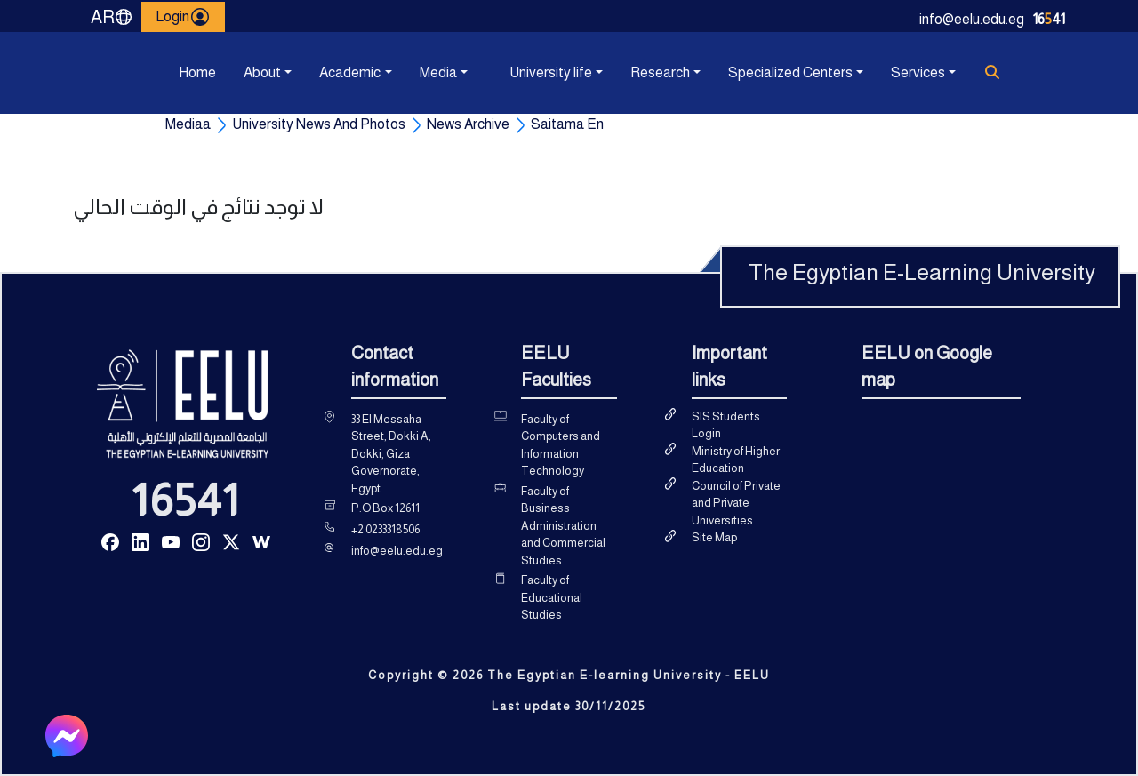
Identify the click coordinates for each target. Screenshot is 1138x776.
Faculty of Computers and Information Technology (560, 445)
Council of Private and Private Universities (736, 503)
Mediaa (188, 124)
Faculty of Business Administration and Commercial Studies (563, 525)
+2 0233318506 (385, 529)
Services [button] (918, 72)
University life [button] (550, 72)
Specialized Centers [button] (790, 72)
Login (183, 17)
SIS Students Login (726, 425)
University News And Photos (318, 124)
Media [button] (438, 72)
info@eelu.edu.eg (971, 19)
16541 (186, 500)
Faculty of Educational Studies (551, 597)
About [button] (262, 72)
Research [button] (660, 72)
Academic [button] (350, 72)
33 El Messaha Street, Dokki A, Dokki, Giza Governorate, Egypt (391, 453)
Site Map (714, 537)
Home (197, 72)
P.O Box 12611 (385, 508)
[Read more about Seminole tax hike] (110, 541)
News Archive (468, 124)
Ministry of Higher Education (736, 460)
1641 (1049, 19)
